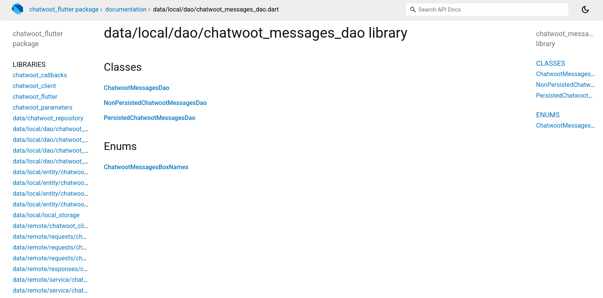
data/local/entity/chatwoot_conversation (69, 182)
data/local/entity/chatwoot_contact (61, 172)
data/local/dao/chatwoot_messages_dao (69, 150)
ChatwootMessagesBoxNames (146, 167)
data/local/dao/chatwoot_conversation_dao (73, 139)
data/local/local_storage (46, 215)
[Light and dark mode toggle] (585, 9)
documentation (126, 9)
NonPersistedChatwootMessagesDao (155, 103)
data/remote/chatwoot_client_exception (67, 226)
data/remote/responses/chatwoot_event (68, 269)
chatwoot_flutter (35, 96)
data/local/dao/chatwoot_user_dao (61, 161)
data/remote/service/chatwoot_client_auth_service (82, 290)
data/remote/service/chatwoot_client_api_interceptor (85, 279)
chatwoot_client (34, 86)
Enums (548, 115)
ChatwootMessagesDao (136, 88)
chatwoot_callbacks (40, 75)
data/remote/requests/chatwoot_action (67, 236)
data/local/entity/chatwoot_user (57, 204)
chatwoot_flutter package (63, 9)
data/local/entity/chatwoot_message (63, 193)
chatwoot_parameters (42, 107)
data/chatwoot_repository (48, 118)
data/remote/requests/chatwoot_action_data (74, 247)
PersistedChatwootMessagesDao (149, 118)
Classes (550, 63)
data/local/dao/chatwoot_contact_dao (65, 129)
